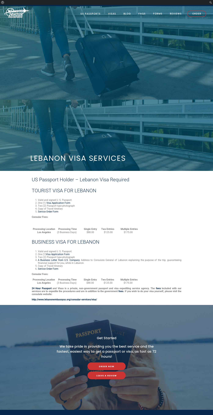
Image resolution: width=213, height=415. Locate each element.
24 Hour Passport (42, 288)
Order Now (106, 366)
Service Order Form (48, 211)
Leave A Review (106, 375)
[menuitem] (2, 2)
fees (158, 288)
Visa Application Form (58, 202)
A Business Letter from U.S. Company (59, 260)
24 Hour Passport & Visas (19, 12)
